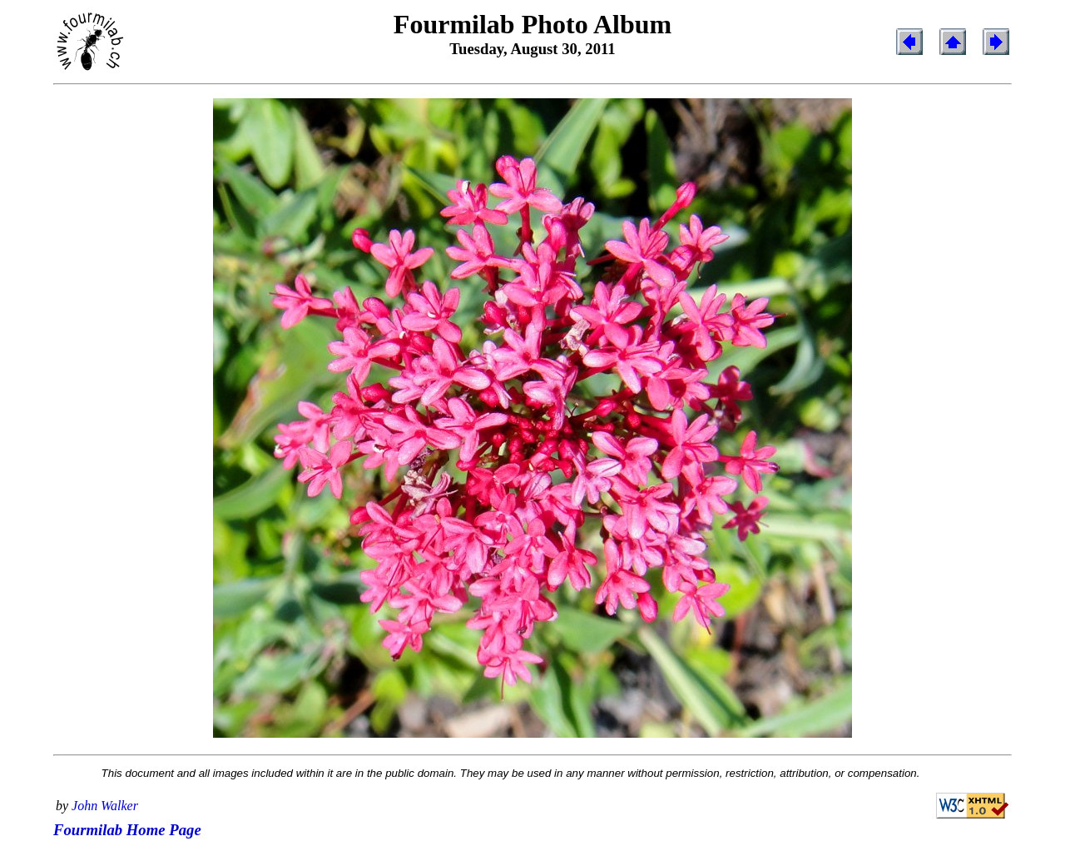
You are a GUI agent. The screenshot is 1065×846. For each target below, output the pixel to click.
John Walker (105, 806)
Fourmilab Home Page (127, 830)
